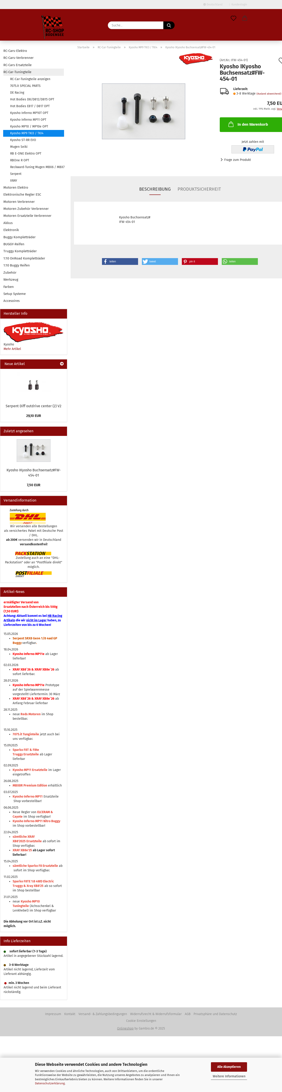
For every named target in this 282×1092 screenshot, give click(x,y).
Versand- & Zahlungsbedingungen (103, 1014)
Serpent (15, 174)
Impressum (53, 1014)
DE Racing (17, 93)
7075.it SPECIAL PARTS (25, 86)
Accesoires (11, 301)
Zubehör (9, 273)
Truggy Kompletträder (20, 251)
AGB (187, 1014)
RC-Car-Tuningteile (17, 72)
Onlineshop (125, 1028)
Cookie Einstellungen (141, 1021)
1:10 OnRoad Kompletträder (24, 258)
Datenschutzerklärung (50, 1083)
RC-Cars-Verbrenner (18, 58)
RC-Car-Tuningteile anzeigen (30, 79)
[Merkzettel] (233, 18)
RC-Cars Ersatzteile (17, 65)
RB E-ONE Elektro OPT (25, 153)
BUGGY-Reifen (13, 244)
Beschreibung (155, 189)
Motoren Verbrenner (19, 202)
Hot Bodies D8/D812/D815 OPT (32, 99)
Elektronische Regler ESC (22, 194)
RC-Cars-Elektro (15, 51)
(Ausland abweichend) (269, 93)
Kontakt (69, 1014)
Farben (8, 287)
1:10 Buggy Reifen (16, 265)
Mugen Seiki (19, 147)
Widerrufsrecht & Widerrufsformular (156, 1014)
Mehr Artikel (12, 349)
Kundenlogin (238, 4)
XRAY (13, 181)
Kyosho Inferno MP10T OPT (29, 113)
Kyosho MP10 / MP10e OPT (29, 126)
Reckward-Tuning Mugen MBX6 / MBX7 (37, 167)
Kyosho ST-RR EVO (23, 140)
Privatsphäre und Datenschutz (215, 1014)
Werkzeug (10, 280)
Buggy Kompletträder (19, 237)
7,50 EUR (33, 485)
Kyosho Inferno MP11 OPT (28, 120)
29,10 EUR (33, 416)
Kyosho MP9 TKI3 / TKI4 (26, 133)
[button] (244, 18)
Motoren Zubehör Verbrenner (26, 209)
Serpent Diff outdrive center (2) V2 (33, 406)
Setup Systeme (14, 294)
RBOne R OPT (19, 160)
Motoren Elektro (15, 187)
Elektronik (11, 230)
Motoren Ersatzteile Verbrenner (27, 216)
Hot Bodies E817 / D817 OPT (30, 106)
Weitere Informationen (229, 1076)
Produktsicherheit (199, 189)
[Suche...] (169, 25)
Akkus (8, 223)
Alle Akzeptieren (229, 1067)
